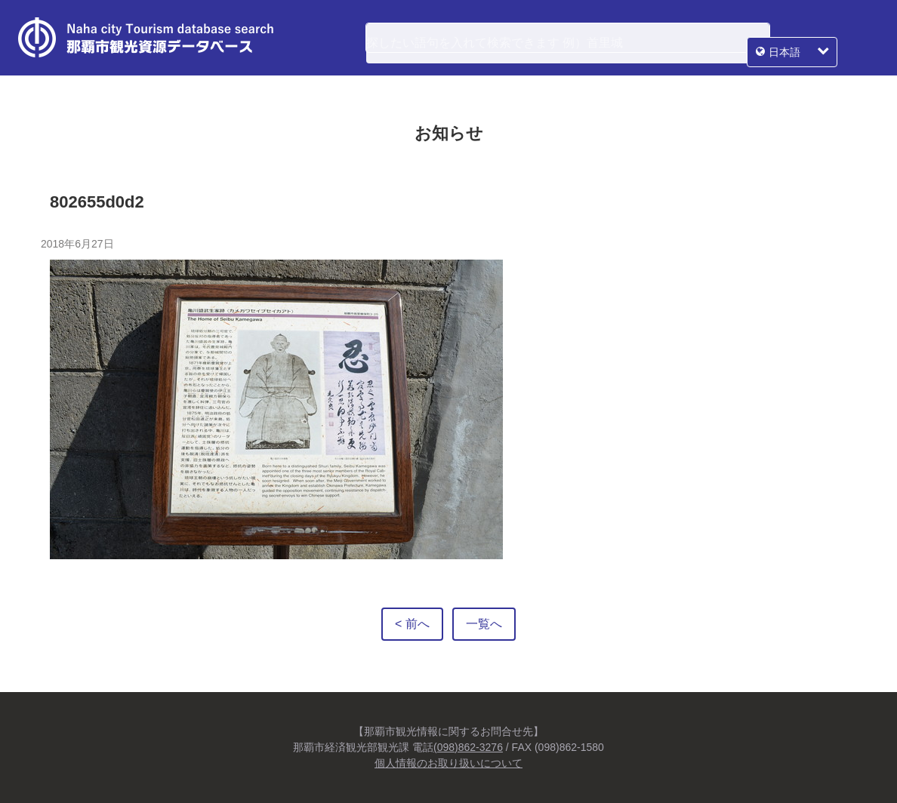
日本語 (826, 38)
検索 (749, 37)
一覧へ (484, 623)
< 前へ (412, 623)
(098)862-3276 (468, 747)
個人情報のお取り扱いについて (448, 763)
